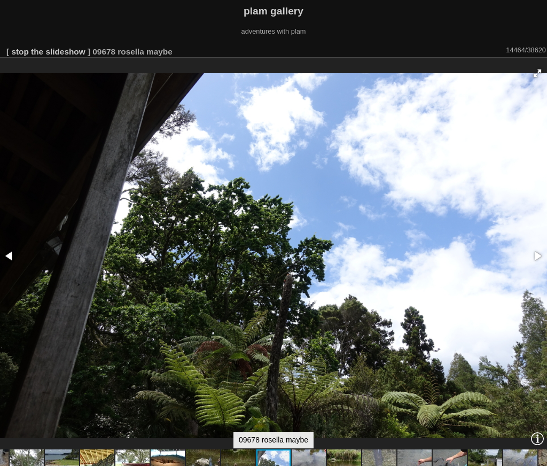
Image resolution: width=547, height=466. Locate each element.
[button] (537, 73)
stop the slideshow (48, 51)
